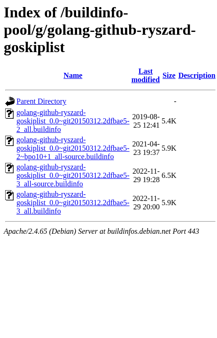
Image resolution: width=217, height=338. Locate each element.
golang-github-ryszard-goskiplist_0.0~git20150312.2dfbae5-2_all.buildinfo (73, 120)
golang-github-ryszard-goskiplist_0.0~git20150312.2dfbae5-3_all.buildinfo (73, 202)
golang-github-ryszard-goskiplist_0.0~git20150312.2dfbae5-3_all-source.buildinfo (73, 175)
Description (197, 75)
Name (72, 75)
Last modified (146, 75)
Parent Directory (41, 101)
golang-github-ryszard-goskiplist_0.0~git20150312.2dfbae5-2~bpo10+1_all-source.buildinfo (73, 148)
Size (169, 75)
